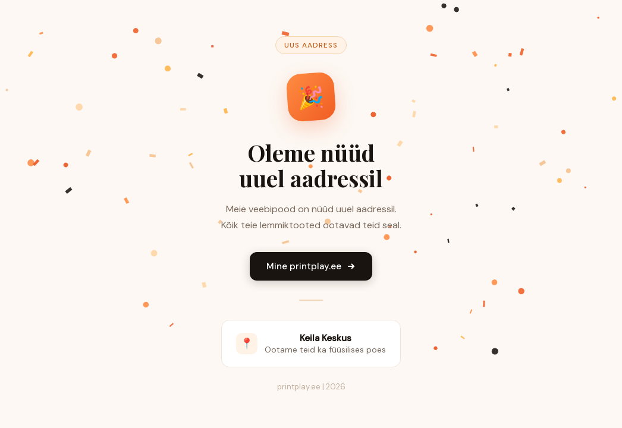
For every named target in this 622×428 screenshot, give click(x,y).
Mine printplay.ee (311, 266)
